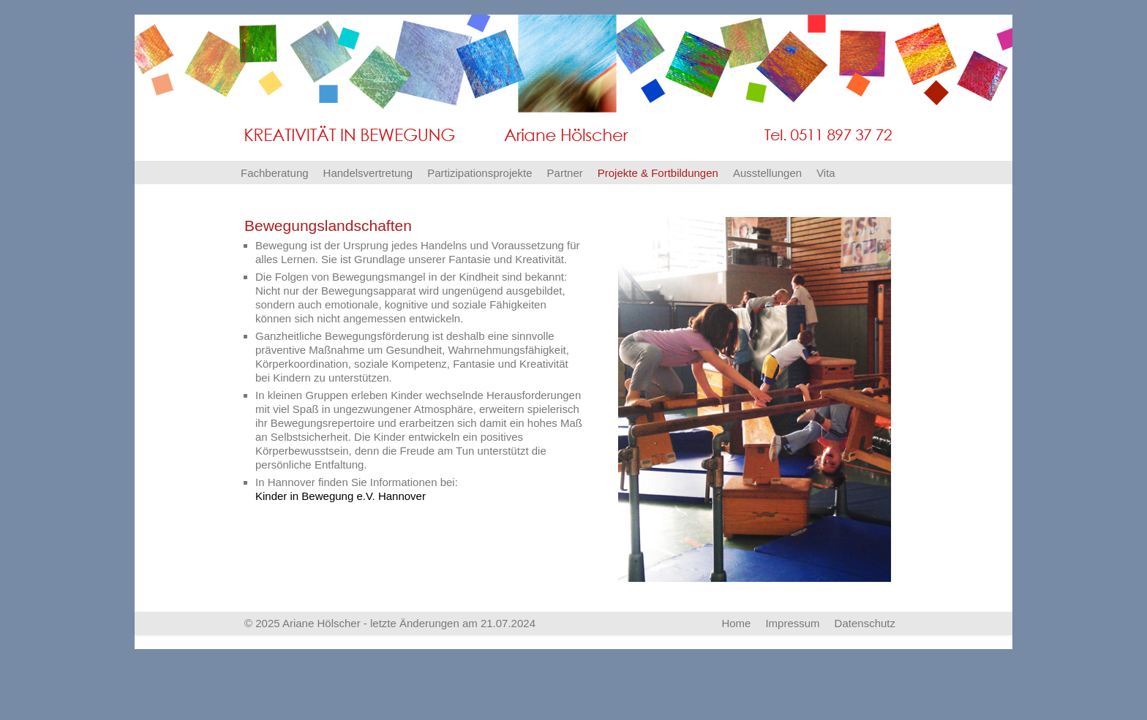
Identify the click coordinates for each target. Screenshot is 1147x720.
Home (736, 623)
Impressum (792, 623)
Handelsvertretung (368, 173)
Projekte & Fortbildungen (658, 173)
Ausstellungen (767, 173)
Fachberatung (275, 173)
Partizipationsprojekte (479, 173)
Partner (565, 173)
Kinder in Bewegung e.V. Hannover (340, 496)
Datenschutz (865, 623)
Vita (825, 173)
